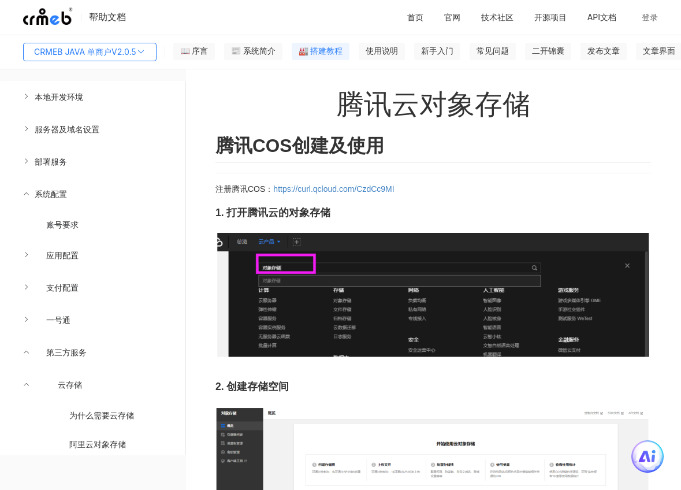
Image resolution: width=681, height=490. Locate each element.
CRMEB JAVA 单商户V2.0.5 (90, 52)
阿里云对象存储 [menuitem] (97, 444)
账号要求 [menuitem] (62, 224)
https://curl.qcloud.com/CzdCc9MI (333, 189)
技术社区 (497, 17)
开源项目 (550, 17)
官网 (452, 17)
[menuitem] (92, 97)
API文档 (601, 17)
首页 (415, 17)
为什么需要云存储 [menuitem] (101, 415)
